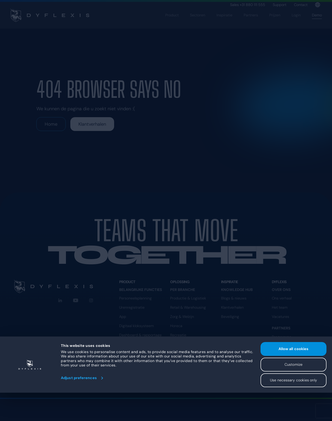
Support (279, 5)
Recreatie (178, 335)
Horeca (176, 325)
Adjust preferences (79, 406)
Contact (301, 5)
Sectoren (197, 22)
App (122, 316)
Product (172, 22)
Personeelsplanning (135, 298)
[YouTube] (75, 300)
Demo (317, 22)
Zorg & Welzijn (182, 316)
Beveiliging (230, 316)
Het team (280, 307)
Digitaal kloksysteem (136, 325)
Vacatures (280, 316)
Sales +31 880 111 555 (247, 5)
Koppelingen (129, 344)
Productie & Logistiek (188, 298)
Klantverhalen (92, 124)
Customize (293, 392)
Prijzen (274, 22)
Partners (251, 22)
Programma (281, 358)
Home (51, 124)
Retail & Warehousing (188, 307)
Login (296, 22)
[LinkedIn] (60, 300)
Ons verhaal (282, 298)
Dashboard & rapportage (140, 335)
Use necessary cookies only (293, 408)
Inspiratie (224, 22)
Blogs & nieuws (233, 298)
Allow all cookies (294, 377)
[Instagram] (91, 300)
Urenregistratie (132, 307)
